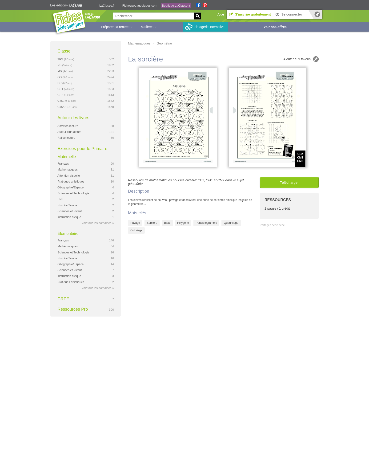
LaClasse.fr (107, 5)
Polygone (183, 222)
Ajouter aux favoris (297, 59)
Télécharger (289, 182)
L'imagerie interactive (209, 27)
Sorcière (152, 222)
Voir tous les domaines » (98, 223)
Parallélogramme (206, 222)
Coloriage (136, 230)
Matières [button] (149, 27)
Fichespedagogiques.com (139, 5)
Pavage (135, 222)
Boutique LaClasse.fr (176, 5)
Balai (167, 222)
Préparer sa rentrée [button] (117, 27)
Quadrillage (231, 222)
